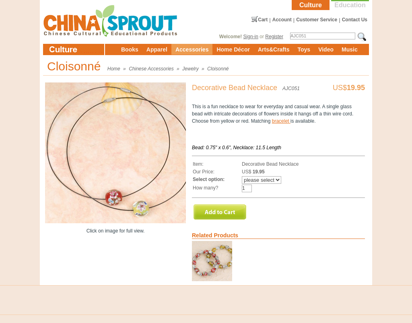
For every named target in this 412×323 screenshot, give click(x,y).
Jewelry (190, 69)
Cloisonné (218, 69)
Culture (310, 5)
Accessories (192, 49)
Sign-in (250, 36)
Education (349, 5)
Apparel (156, 49)
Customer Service (316, 20)
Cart (263, 20)
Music (350, 49)
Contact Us (354, 20)
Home (113, 69)
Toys (303, 49)
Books (129, 49)
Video (326, 49)
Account (282, 20)
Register (274, 36)
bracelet (281, 121)
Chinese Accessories (151, 69)
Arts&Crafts (274, 49)
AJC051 (291, 88)
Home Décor (232, 49)
